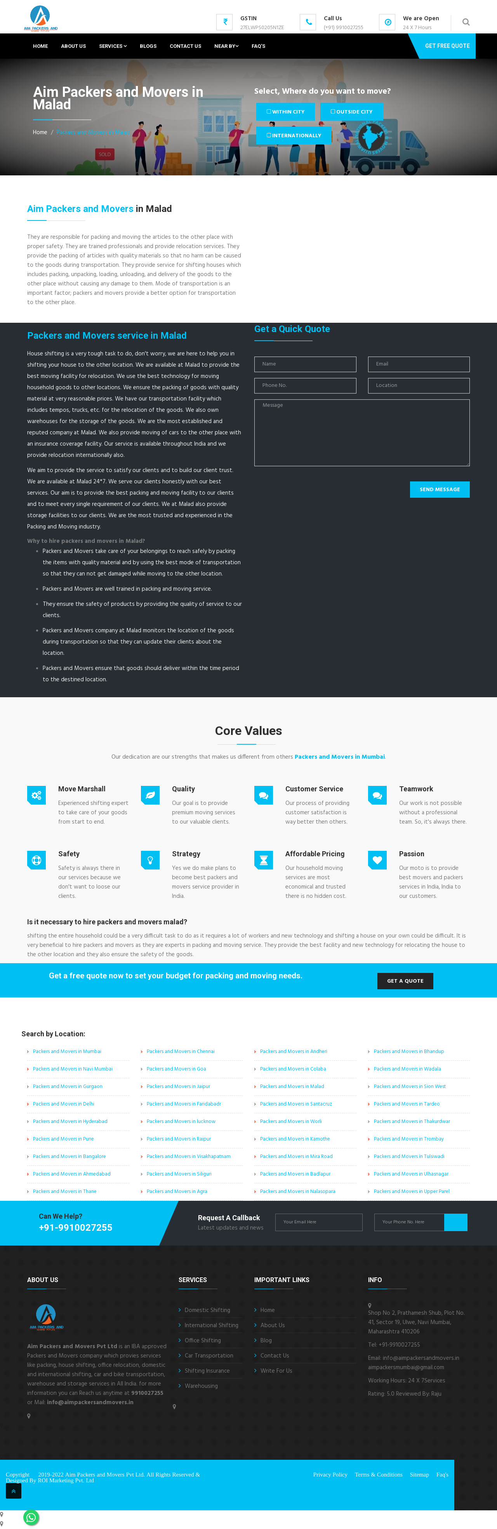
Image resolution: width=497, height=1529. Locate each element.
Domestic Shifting (207, 1310)
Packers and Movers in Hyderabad (70, 1122)
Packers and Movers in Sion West (410, 1087)
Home (40, 46)
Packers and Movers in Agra (177, 1192)
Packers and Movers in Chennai (181, 1052)
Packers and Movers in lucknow (181, 1122)
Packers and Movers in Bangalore (69, 1157)
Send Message (440, 489)
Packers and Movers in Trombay (409, 1139)
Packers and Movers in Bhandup (409, 1052)
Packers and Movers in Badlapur (295, 1174)
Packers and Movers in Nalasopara (297, 1192)
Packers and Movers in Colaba (293, 1069)
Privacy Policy (330, 1474)
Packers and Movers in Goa (176, 1069)
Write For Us (276, 1371)
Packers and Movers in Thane (65, 1192)
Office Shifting (203, 1340)
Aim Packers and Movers (80, 208)
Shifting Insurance (207, 1371)
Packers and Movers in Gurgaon (68, 1087)
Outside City (353, 111)
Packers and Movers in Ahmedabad (72, 1174)
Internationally (294, 135)
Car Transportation (209, 1356)
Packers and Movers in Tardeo (407, 1104)
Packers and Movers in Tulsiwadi (409, 1157)
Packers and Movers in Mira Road (296, 1157)
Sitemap (419, 1474)
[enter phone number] (418, 1222)
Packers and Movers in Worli (291, 1122)
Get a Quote (405, 981)
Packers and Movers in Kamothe (295, 1139)
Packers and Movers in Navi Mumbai (73, 1069)
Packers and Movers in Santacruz (296, 1104)
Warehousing (201, 1386)
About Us (73, 46)
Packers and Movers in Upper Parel (412, 1192)
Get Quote (455, 1222)
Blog (266, 1340)
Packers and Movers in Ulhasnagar (411, 1174)
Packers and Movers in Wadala (407, 1069)
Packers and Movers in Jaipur (178, 1087)
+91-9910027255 (76, 1227)
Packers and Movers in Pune (63, 1139)
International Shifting (211, 1325)
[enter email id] (319, 1222)
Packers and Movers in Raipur (179, 1139)
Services (113, 46)
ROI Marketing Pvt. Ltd (66, 1480)
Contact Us (185, 46)
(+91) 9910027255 (343, 27)
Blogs (148, 46)
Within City (286, 111)
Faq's (258, 46)
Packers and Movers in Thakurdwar (412, 1122)
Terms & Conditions (379, 1474)
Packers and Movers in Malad (93, 132)
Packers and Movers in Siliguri (179, 1174)
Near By (226, 46)
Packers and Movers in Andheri (293, 1052)
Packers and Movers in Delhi (63, 1104)
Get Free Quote (447, 46)
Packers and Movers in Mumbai (340, 757)
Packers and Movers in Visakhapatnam (189, 1157)
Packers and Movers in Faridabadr (184, 1104)
